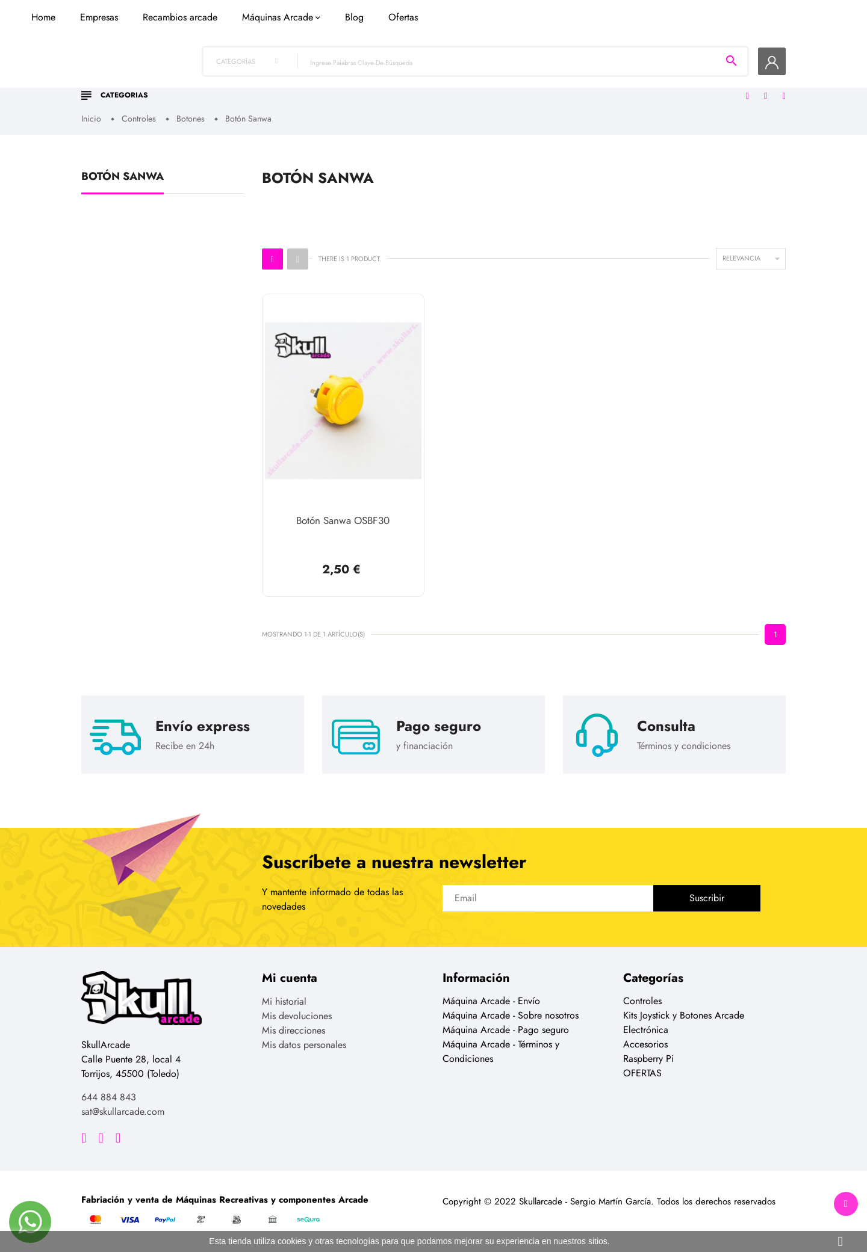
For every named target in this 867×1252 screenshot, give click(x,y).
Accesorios (645, 1043)
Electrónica (645, 1029)
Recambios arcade (372, 86)
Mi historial (284, 1001)
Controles (642, 1000)
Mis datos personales (304, 1044)
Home (236, 86)
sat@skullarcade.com (122, 1111)
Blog (547, 86)
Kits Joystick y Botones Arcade (683, 1015)
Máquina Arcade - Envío (491, 1000)
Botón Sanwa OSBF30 (343, 521)
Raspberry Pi (648, 1058)
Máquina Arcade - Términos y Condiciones (501, 1051)
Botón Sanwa (122, 178)
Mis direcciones (293, 1030)
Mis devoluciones (297, 1015)
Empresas (292, 86)
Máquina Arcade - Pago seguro (506, 1029)
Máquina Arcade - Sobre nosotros (511, 1015)
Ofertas (596, 86)
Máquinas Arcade (470, 86)
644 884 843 (108, 1096)
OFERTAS (642, 1072)
